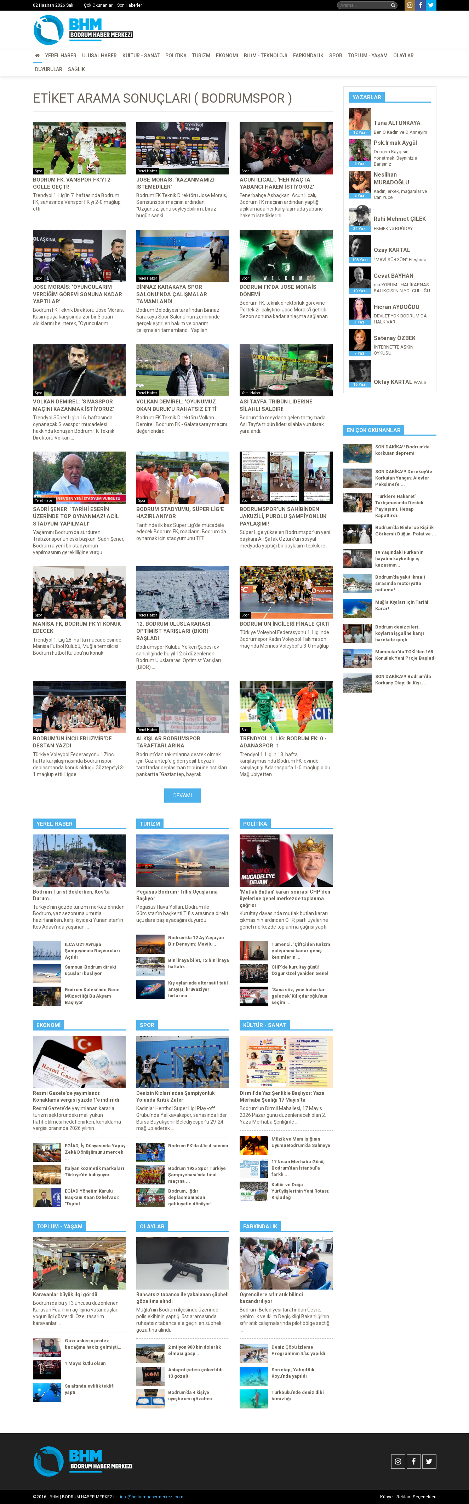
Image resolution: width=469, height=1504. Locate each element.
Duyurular (48, 69)
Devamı (182, 795)
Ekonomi (227, 55)
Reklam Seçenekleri (416, 1496)
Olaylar (403, 55)
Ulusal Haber (99, 55)
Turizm (201, 55)
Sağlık (76, 69)
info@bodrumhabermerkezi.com (151, 1496)
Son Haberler (129, 5)
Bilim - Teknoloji (265, 55)
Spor (335, 55)
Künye (386, 1496)
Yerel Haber (60, 55)
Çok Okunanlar (98, 5)
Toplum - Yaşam (368, 55)
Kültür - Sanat (141, 55)
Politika (176, 55)
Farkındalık (308, 55)
